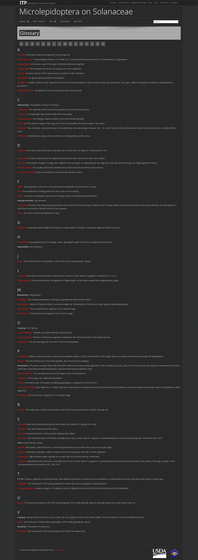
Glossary (65, 21)
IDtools (113, 2)
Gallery (78, 21)
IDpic (151, 2)
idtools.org (60, 550)
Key (52, 21)
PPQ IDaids (164, 2)
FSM (156, 2)
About (24, 21)
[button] (21, 55)
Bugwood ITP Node (138, 2)
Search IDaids (123, 2)
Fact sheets (39, 21)
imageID (174, 2)
